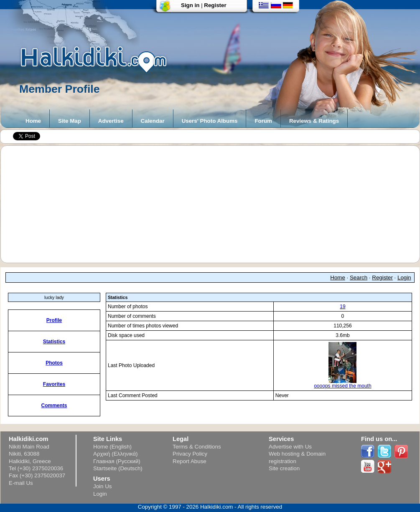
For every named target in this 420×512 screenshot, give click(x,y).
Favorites (54, 384)
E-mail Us (21, 483)
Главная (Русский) (116, 461)
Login (404, 277)
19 (342, 306)
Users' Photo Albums (210, 121)
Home (33, 121)
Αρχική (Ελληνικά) (115, 454)
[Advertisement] (214, 204)
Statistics (54, 342)
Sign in (190, 5)
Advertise (111, 121)
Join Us (102, 486)
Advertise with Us (290, 447)
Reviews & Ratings (314, 121)
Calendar (153, 121)
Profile (54, 320)
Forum (263, 121)
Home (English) (112, 447)
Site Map (69, 121)
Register (215, 5)
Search (358, 277)
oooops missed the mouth (342, 383)
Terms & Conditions (197, 447)
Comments (54, 405)
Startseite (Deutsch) (118, 468)
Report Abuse (189, 461)
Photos (54, 363)
